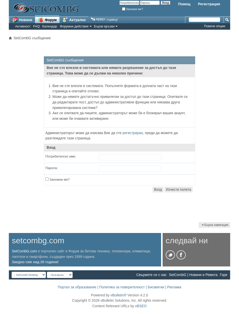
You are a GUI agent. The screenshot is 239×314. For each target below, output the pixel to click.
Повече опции (214, 26)
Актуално (74, 20)
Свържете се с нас (151, 275)
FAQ (36, 26)
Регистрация (209, 4)
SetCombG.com (24, 251)
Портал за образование (77, 287)
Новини (22, 20)
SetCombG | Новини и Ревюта (193, 275)
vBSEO (141, 306)
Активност (23, 26)
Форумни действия (74, 26)
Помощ (184, 4)
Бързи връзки (104, 26)
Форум (47, 20)
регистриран (133, 133)
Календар (49, 26)
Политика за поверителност (122, 287)
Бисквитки (156, 287)
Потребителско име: (60, 156)
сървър (104, 19)
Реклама (174, 287)
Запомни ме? (132, 9)
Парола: (51, 168)
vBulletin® (118, 295)
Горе (223, 275)
